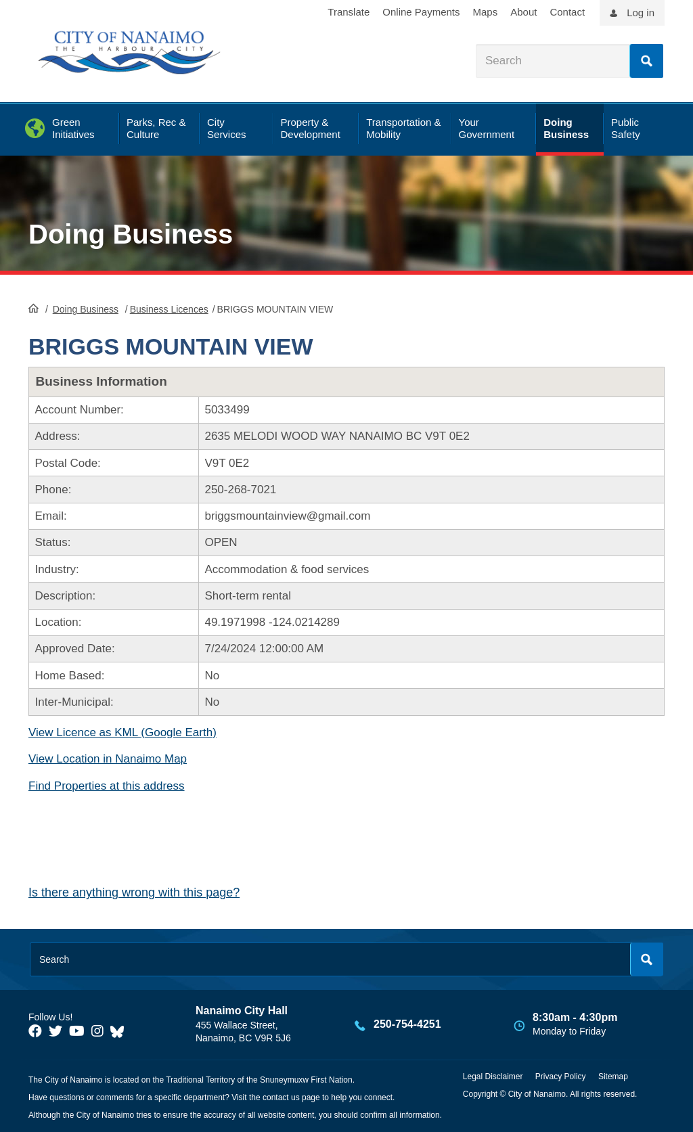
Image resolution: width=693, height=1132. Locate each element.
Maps (485, 12)
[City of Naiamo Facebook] (35, 1031)
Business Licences (169, 309)
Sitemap (613, 1076)
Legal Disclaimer (493, 1076)
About (523, 12)
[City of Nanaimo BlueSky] (120, 1031)
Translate (349, 12)
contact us (281, 1097)
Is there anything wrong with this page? (134, 892)
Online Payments (421, 12)
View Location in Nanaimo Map (107, 758)
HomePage (33, 308)
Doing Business (130, 234)
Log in (640, 12)
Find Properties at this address (106, 785)
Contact (567, 12)
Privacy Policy (560, 1076)
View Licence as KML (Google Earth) (122, 732)
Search (646, 61)
